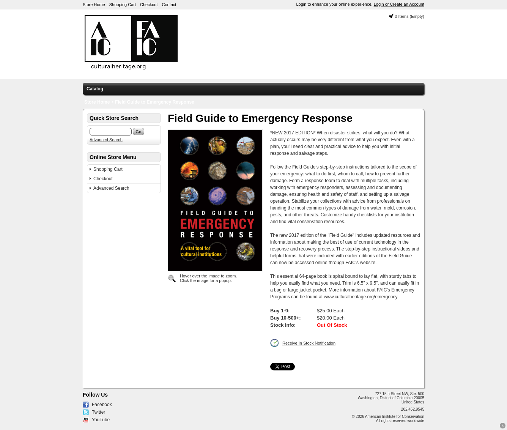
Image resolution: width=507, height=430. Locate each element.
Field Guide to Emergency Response (154, 102)
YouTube (101, 419)
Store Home (94, 4)
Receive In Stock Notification (308, 343)
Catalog (95, 88)
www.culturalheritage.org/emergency (360, 296)
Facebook (102, 404)
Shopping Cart (122, 4)
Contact (169, 4)
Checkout (148, 4)
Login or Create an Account (399, 4)
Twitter (98, 412)
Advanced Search (106, 139)
